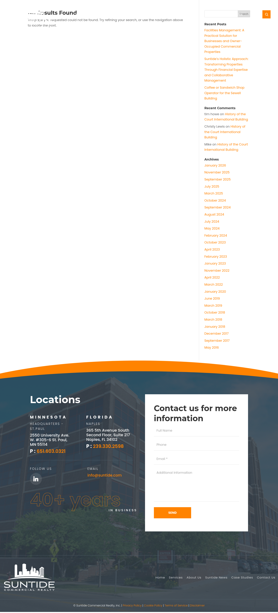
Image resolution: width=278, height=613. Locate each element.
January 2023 (215, 263)
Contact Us (234, 15)
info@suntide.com (105, 475)
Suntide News (154, 15)
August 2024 (214, 214)
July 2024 (211, 221)
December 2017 (216, 333)
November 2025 (217, 172)
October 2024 (215, 200)
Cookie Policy (153, 607)
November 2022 (216, 270)
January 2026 (215, 165)
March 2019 (213, 305)
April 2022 (212, 277)
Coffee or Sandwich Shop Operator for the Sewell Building (224, 93)
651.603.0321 (52, 451)
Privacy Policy (132, 607)
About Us (115, 15)
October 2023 (215, 242)
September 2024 (217, 207)
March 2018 (213, 319)
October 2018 (214, 312)
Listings (134, 15)
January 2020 (215, 291)
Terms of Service (176, 607)
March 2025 (213, 193)
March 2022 (213, 284)
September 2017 (217, 340)
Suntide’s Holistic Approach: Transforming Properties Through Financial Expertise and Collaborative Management (226, 70)
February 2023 (215, 256)
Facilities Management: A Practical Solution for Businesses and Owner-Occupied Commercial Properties (224, 41)
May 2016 (211, 347)
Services (94, 15)
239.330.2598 (109, 446)
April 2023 (212, 249)
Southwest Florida (185, 15)
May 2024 (212, 228)
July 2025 (211, 186)
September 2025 (217, 179)
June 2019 (212, 298)
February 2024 (215, 235)
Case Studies (212, 15)
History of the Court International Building (224, 131)
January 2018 (214, 326)
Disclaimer (197, 607)
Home (80, 15)
